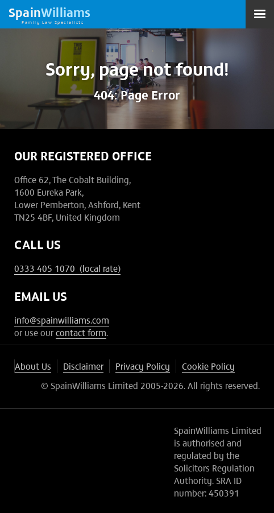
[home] (49, 14)
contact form (81, 332)
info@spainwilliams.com (61, 319)
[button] (260, 14)
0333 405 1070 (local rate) (67, 268)
